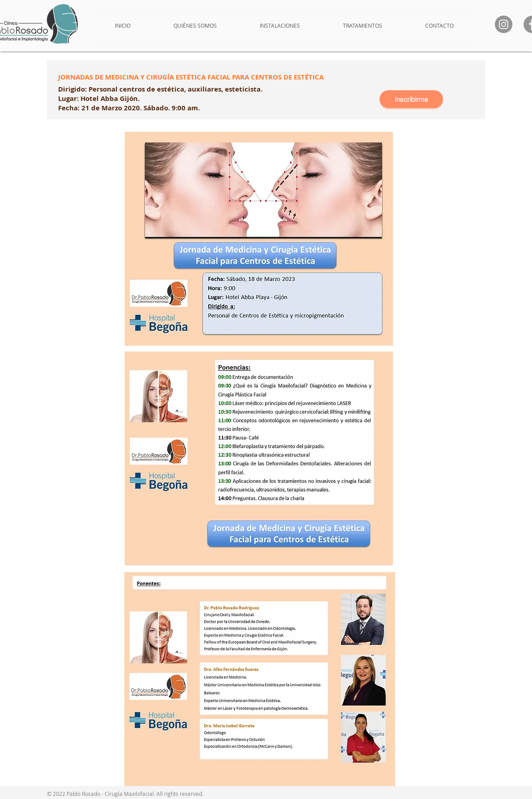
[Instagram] (503, 24)
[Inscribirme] (411, 99)
